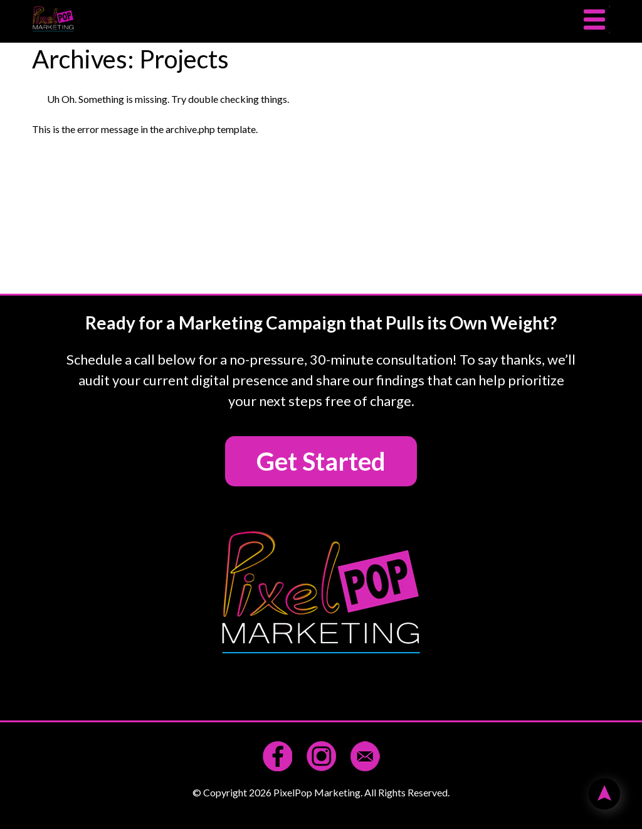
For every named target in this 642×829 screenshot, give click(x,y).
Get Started (321, 461)
